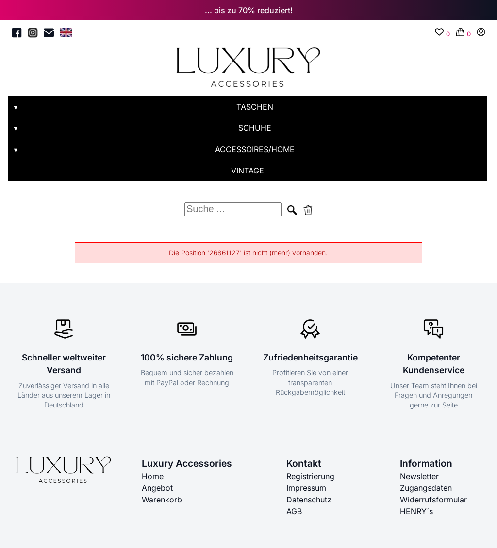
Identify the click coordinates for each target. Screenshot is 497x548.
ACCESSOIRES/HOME (255, 149)
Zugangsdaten (426, 488)
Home (153, 476)
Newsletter (419, 476)
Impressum (306, 488)
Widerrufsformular (433, 499)
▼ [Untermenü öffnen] (16, 107)
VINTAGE (247, 170)
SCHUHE (254, 128)
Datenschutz (308, 499)
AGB (294, 511)
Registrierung (310, 476)
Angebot (157, 488)
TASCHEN (254, 106)
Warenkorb (162, 499)
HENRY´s (416, 511)
